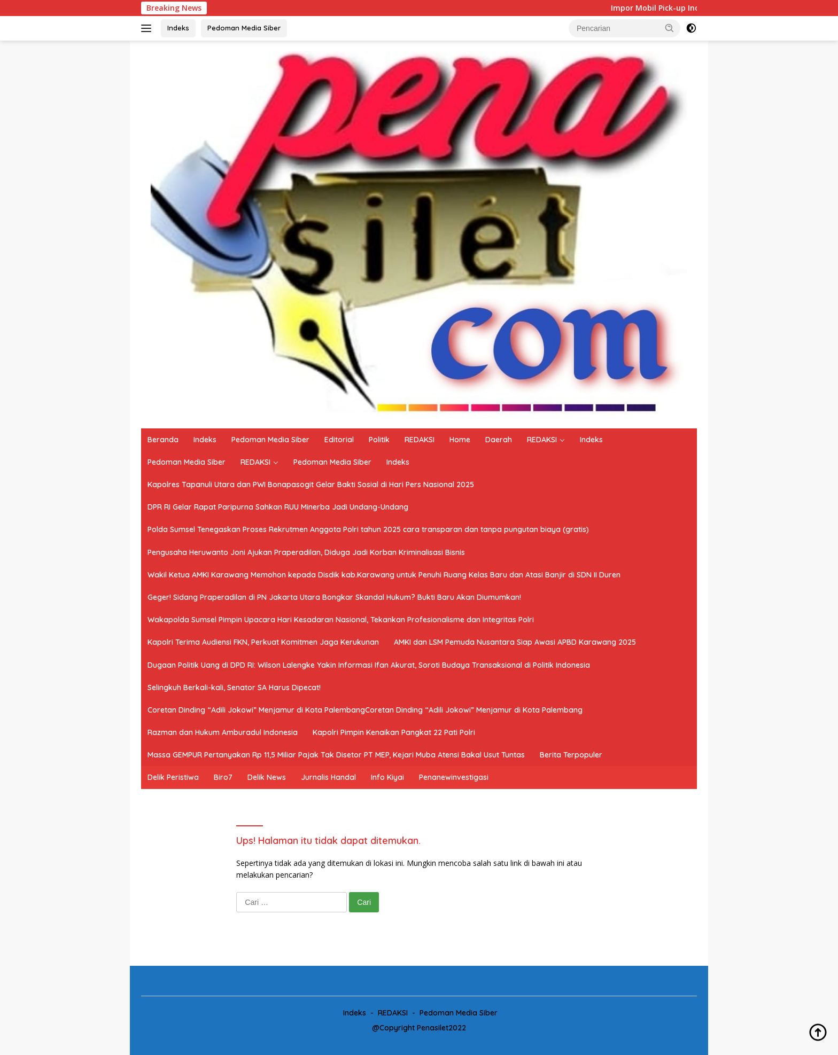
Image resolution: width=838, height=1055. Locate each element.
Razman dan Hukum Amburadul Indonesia (223, 732)
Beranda (163, 439)
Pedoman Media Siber (244, 28)
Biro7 (223, 777)
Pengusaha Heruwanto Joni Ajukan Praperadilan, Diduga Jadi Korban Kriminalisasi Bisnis (306, 552)
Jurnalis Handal (328, 777)
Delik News (266, 777)
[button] (669, 27)
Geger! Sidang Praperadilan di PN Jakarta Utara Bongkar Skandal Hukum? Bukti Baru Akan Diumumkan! (334, 597)
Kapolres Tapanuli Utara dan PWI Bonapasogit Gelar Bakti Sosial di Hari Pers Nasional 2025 (311, 484)
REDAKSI (419, 439)
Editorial (339, 439)
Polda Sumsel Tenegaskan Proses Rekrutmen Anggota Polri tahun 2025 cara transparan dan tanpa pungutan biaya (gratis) (368, 529)
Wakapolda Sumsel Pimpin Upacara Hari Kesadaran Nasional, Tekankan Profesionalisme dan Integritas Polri (341, 619)
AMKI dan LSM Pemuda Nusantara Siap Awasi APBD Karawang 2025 (515, 642)
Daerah (498, 439)
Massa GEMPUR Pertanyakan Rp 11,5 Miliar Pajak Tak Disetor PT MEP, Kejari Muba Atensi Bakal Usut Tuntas (336, 755)
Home (459, 439)
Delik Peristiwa (173, 777)
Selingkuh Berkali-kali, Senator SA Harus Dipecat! (234, 687)
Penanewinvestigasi (453, 777)
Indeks (178, 28)
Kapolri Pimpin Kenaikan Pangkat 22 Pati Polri (394, 732)
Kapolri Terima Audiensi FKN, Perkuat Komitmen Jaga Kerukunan (263, 642)
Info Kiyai (387, 777)
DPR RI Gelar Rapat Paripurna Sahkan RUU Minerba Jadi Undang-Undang (278, 507)
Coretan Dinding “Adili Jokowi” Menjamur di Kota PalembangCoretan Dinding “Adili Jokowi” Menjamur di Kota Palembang (365, 710)
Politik (379, 439)
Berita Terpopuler (571, 755)
